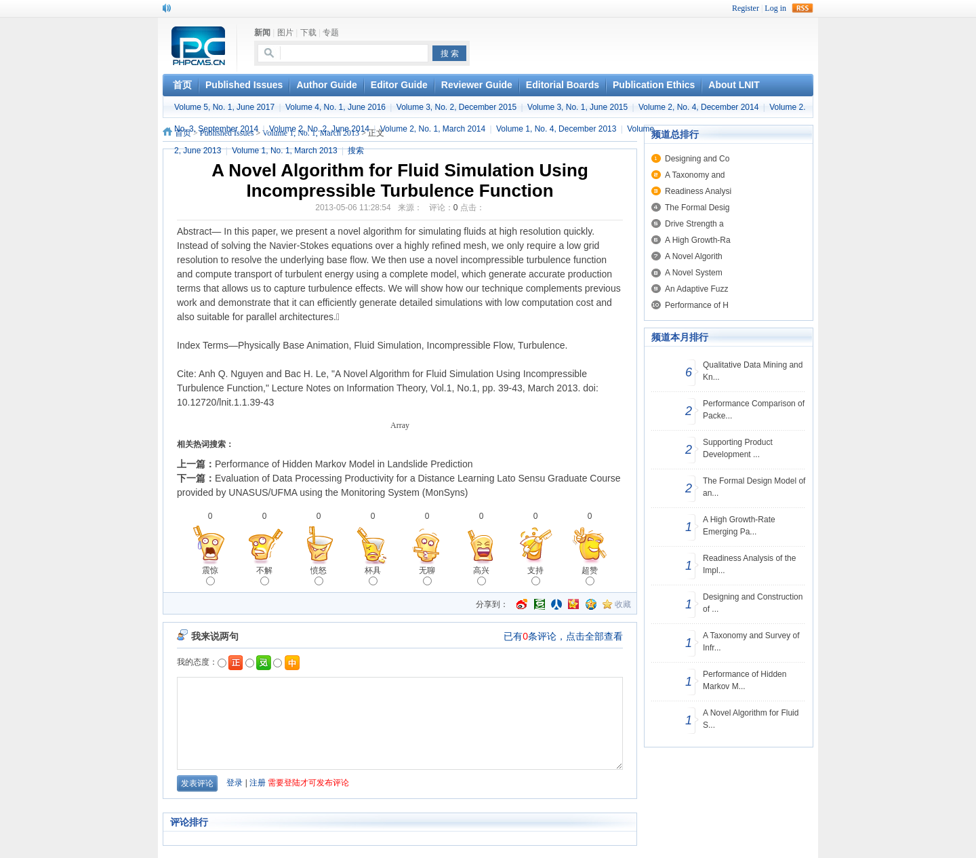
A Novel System (694, 272)
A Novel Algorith (694, 256)
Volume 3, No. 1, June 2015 (577, 107)
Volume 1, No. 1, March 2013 (284, 150)
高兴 (481, 575)
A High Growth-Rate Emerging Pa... (739, 526)
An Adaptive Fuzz (696, 289)
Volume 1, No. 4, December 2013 (556, 129)
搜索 (356, 150)
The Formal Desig (697, 207)
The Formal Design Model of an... (754, 487)
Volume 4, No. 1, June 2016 (335, 107)
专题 (331, 32)
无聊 (427, 575)
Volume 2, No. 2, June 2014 (319, 129)
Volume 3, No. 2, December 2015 (456, 107)
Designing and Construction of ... (752, 603)
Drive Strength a (694, 224)
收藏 (623, 604)
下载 (308, 32)
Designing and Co (697, 158)
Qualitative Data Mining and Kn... (752, 371)
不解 (264, 575)
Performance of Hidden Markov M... (744, 680)
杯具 (373, 575)
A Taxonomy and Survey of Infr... (751, 641)
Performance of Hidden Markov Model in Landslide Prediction (344, 464)
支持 (535, 575)
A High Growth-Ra (698, 240)
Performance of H (697, 305)
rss (802, 8)
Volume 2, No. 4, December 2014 (698, 107)
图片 (285, 32)
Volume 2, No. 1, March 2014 (432, 129)
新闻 (262, 32)
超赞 (590, 575)
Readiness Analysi (698, 191)
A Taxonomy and (695, 175)
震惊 (210, 575)
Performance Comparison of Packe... (754, 410)
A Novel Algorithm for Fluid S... (750, 719)
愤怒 (318, 575)
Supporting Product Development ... (738, 448)
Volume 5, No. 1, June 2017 (224, 107)
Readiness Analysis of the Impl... (749, 564)
